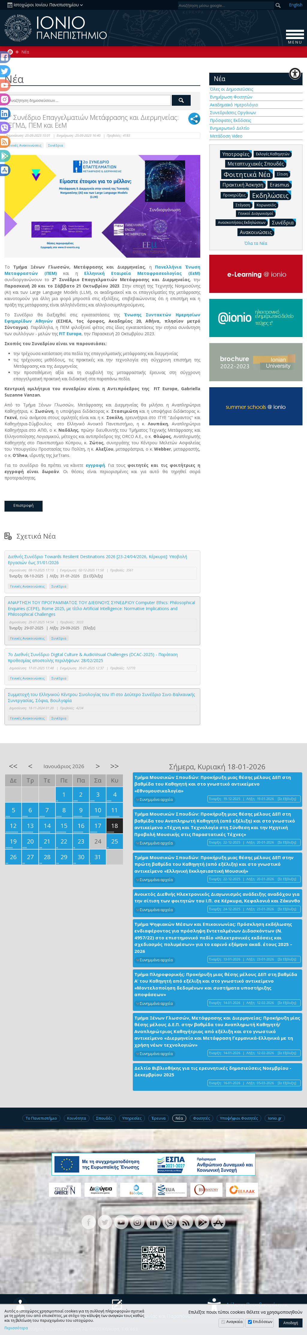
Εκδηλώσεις (271, 195)
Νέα (25, 52)
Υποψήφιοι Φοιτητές (239, 1118)
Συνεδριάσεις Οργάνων (233, 112)
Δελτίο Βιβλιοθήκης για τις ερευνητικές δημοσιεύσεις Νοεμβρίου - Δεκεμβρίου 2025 (212, 1071)
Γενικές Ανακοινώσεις (24, 145)
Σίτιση (283, 174)
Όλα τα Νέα (255, 243)
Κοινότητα (76, 1118)
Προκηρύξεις (235, 195)
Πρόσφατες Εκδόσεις (230, 120)
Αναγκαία (234, 1321)
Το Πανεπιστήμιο (41, 1118)
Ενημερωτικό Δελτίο (229, 128)
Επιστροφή (23, 505)
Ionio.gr (275, 1118)
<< (13, 766)
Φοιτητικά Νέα (248, 174)
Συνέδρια (55, 145)
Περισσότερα (16, 1328)
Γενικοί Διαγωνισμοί (257, 213)
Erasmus (281, 184)
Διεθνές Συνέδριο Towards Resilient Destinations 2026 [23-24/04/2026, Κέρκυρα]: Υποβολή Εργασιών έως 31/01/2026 (97, 559)
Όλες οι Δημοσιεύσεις (231, 89)
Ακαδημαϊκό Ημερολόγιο (234, 105)
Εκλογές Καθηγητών (274, 154)
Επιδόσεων (262, 1321)
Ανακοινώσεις (257, 232)
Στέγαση (244, 205)
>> (114, 766)
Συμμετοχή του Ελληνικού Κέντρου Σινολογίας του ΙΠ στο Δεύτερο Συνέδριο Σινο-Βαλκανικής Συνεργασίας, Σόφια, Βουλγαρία (101, 697)
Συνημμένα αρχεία (156, 799)
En (296, 5)
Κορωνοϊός (267, 205)
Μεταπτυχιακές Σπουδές (257, 163)
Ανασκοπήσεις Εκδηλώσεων (243, 222)
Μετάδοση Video (226, 136)
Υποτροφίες (237, 153)
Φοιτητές (201, 1118)
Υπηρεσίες (132, 1118)
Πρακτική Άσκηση (244, 184)
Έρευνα (158, 1118)
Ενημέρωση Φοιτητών (231, 97)
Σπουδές (104, 1118)
